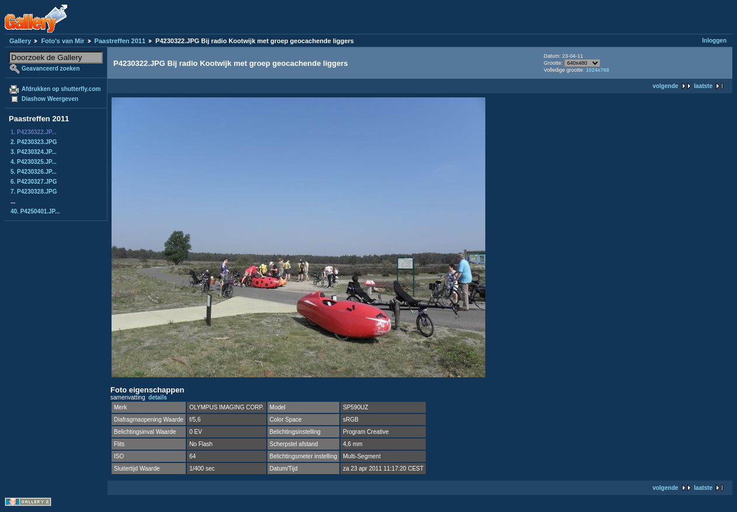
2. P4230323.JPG (34, 142)
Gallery (20, 40)
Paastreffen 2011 (120, 40)
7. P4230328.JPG (34, 191)
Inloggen (714, 40)
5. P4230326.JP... (34, 172)
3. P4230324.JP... (34, 152)
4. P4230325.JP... (34, 162)
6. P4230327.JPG (34, 181)
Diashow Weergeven (50, 99)
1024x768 (597, 70)
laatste (703, 86)
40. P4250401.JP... (35, 211)
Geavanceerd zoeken (51, 68)
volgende (665, 86)
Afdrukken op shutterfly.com (61, 89)
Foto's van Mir (62, 40)
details (157, 397)
